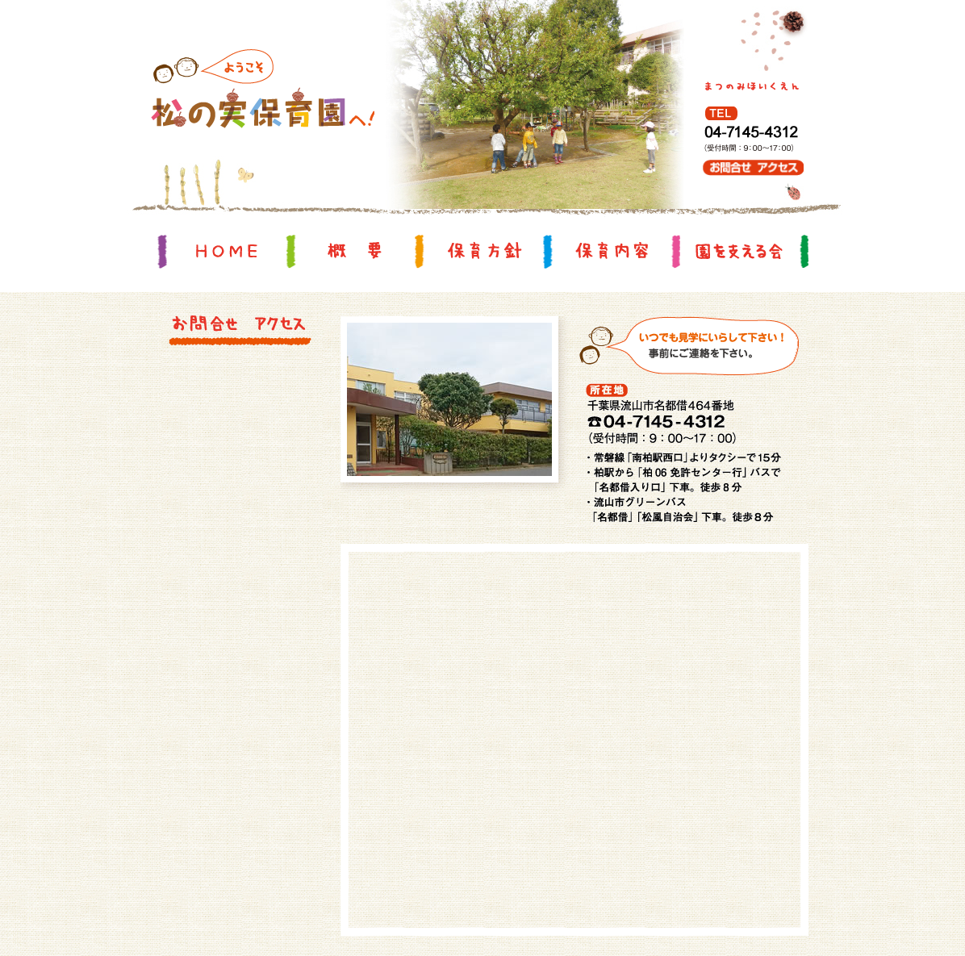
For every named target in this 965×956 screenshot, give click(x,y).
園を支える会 (740, 251)
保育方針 (483, 251)
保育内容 (611, 251)
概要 (355, 251)
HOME (226, 251)
